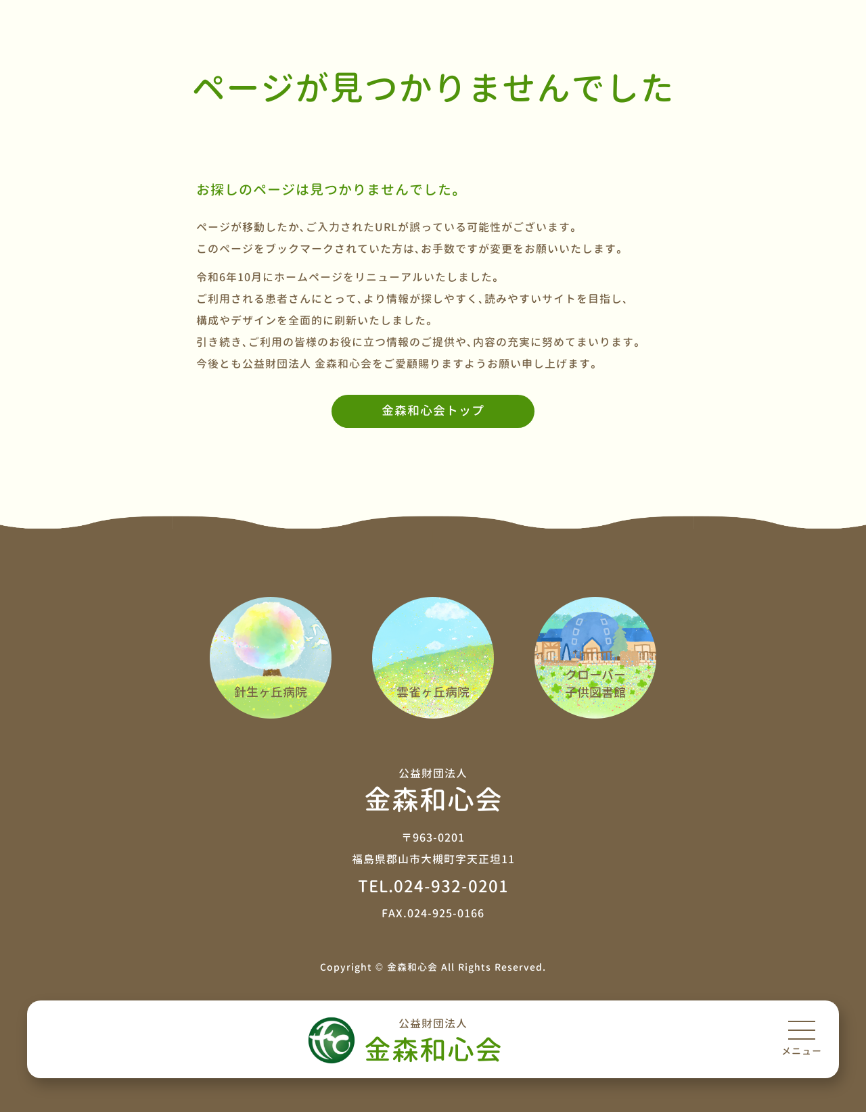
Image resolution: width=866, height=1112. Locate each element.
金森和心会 (433, 1039)
